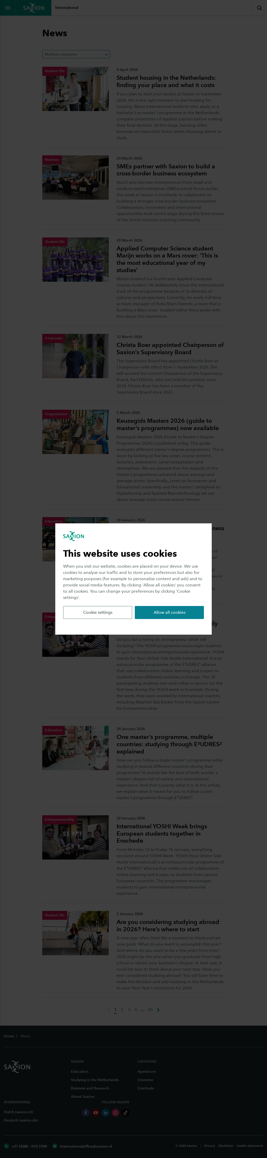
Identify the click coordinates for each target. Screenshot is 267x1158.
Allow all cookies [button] (169, 612)
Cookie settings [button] (97, 612)
